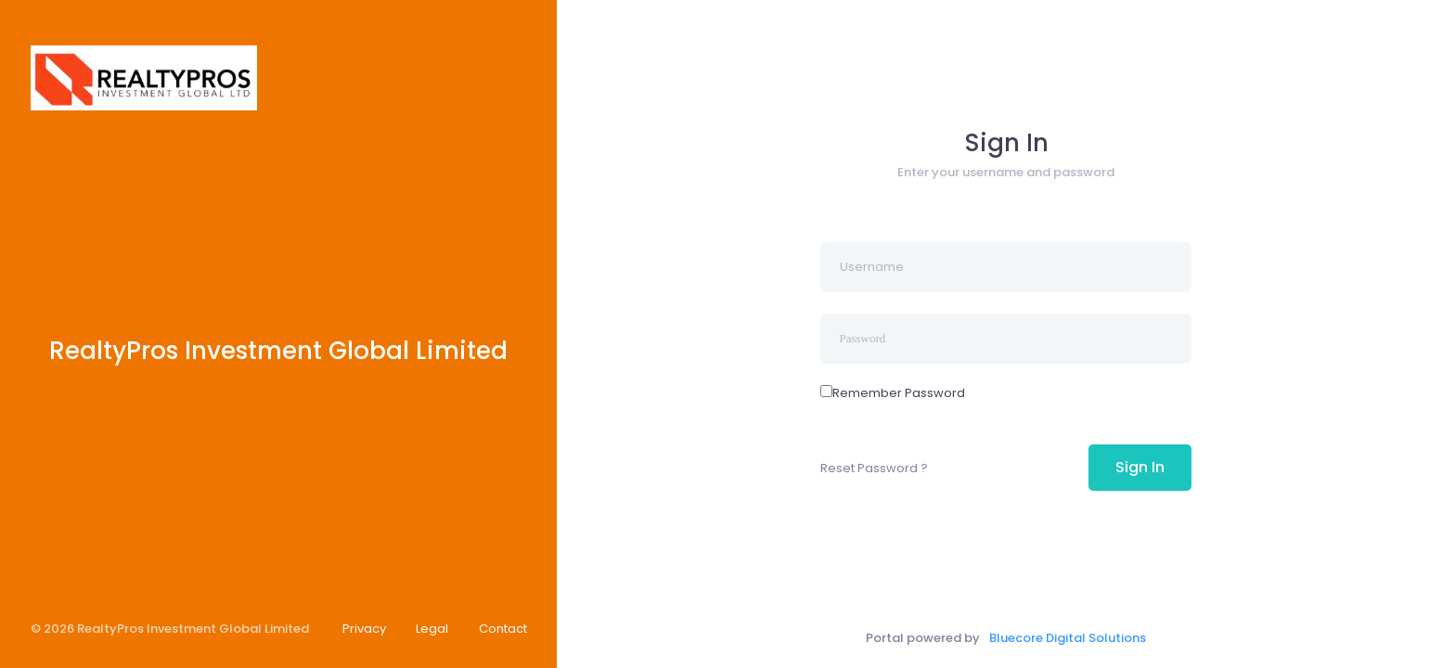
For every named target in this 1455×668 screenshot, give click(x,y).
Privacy (364, 628)
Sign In (1140, 467)
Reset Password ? (874, 468)
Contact (503, 628)
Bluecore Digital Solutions (1067, 638)
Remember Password (898, 393)
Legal (432, 628)
